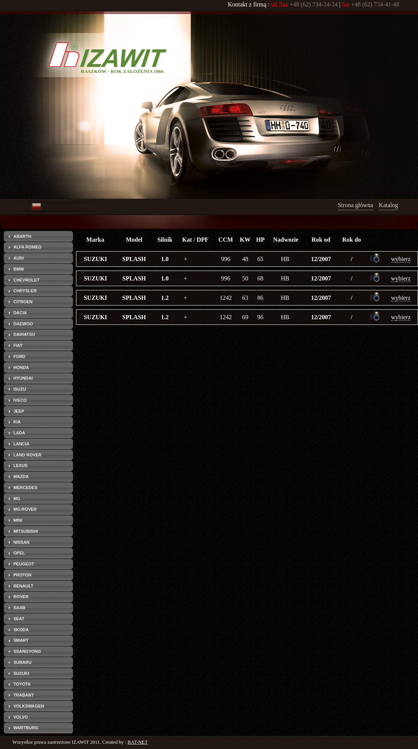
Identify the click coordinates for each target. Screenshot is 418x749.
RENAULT (23, 586)
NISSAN (21, 542)
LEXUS (20, 465)
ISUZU (19, 389)
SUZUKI (21, 673)
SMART (20, 640)
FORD (19, 356)
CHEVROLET (26, 280)
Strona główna (355, 205)
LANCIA (21, 444)
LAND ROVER (27, 455)
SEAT (18, 618)
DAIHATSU (24, 334)
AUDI (18, 258)
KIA (17, 422)
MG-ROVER (25, 509)
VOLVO (20, 717)
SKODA (20, 629)
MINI (17, 520)
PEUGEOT (23, 564)
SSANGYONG (27, 651)
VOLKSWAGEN (28, 706)
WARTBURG (25, 727)
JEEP (18, 411)
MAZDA (20, 476)
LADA (19, 433)
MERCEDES (25, 487)
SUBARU (22, 662)
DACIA (20, 312)
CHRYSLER (24, 290)
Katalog (388, 205)
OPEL (19, 553)
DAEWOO (23, 323)
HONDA (21, 367)
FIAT (17, 345)
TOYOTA (22, 684)
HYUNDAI (23, 378)
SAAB (19, 607)
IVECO (20, 400)
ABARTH (22, 236)
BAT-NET (138, 742)
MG (16, 498)
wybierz (401, 259)
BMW (18, 269)
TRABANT (23, 695)
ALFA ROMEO (27, 247)
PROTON (22, 575)
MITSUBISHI (25, 531)
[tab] (38, 236)
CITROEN (22, 301)
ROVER (20, 596)
